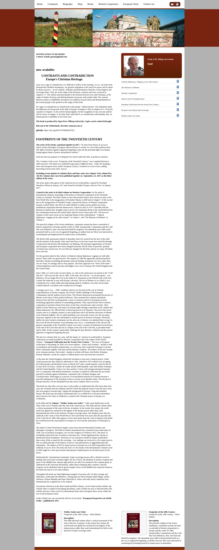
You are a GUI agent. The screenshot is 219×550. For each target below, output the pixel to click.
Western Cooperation (108, 4)
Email (150, 64)
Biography (68, 4)
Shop (80, 4)
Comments (53, 4)
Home (40, 4)
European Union (130, 4)
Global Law (149, 4)
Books (91, 4)
